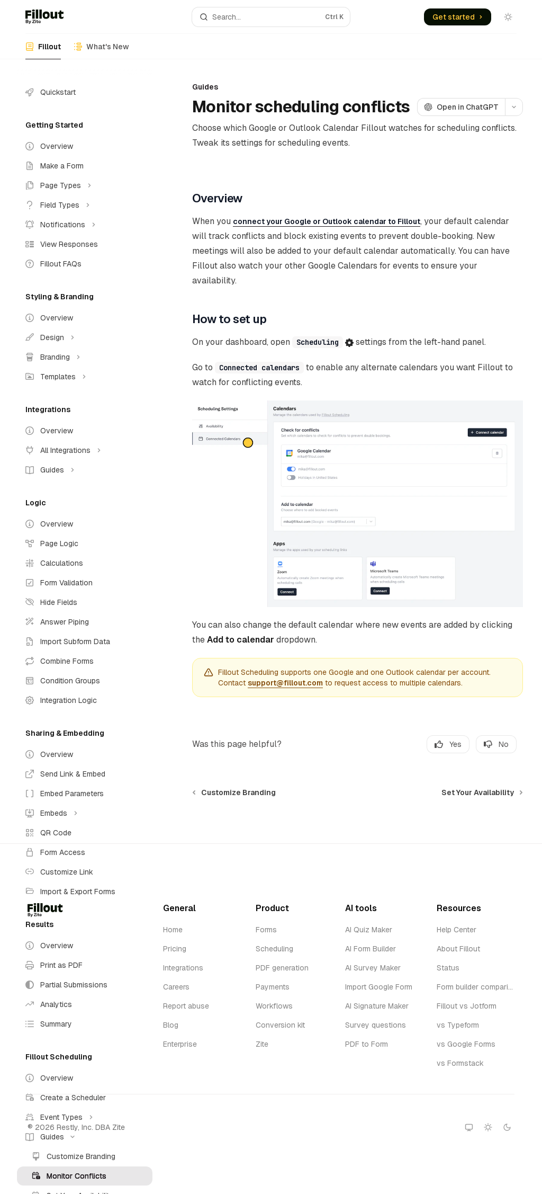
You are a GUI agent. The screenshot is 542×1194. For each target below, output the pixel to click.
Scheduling (274, 949)
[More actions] (514, 107)
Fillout (43, 50)
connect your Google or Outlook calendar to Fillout (326, 221)
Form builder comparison (475, 987)
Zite (262, 1044)
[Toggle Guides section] (84, 469)
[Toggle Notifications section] (84, 224)
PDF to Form (366, 1044)
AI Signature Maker (377, 1006)
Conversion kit (280, 1025)
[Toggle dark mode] (508, 16)
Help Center (456, 929)
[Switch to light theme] (488, 1127)
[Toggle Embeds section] (84, 813)
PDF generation (282, 968)
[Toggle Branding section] (84, 357)
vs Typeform (458, 1025)
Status (448, 968)
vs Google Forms (466, 1044)
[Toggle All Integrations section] (84, 450)
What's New (101, 50)
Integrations (183, 968)
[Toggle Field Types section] (84, 205)
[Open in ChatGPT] (461, 107)
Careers (176, 987)
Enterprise (180, 1044)
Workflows (274, 1006)
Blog (170, 1025)
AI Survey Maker (373, 968)
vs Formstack (460, 1063)
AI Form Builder (370, 949)
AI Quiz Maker (368, 929)
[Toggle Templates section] (84, 376)
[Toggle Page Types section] (84, 185)
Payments (273, 987)
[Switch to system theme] (469, 1127)
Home (173, 929)
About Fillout (458, 949)
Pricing (174, 949)
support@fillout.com (285, 683)
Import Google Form (378, 987)
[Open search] (271, 16)
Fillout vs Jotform (466, 1006)
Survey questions (375, 1025)
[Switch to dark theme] (507, 1127)
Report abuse (186, 1006)
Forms (266, 929)
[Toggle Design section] (84, 337)
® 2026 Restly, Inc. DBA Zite (76, 1127)
